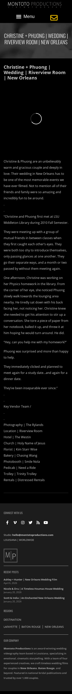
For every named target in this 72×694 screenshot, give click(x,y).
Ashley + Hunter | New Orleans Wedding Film (30, 579)
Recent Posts (11, 572)
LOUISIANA (10, 540)
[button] (25, 16)
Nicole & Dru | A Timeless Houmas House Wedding (33, 588)
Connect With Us (13, 513)
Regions (8, 611)
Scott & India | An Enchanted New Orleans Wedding (34, 598)
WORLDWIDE (26, 540)
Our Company (11, 640)
